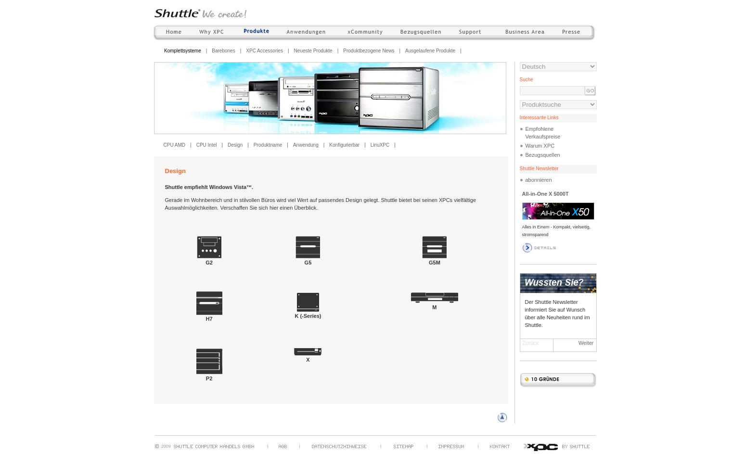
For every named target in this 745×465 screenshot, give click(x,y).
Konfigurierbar (344, 145)
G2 (209, 259)
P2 (209, 375)
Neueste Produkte (313, 50)
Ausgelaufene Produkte (430, 50)
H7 (209, 316)
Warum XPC (540, 146)
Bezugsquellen (543, 155)
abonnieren (539, 180)
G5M (434, 259)
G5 (308, 259)
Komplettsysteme (182, 50)
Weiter (586, 343)
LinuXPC (380, 145)
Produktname (268, 145)
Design (235, 145)
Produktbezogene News (368, 50)
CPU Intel (206, 145)
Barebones (223, 50)
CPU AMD (175, 145)
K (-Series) (308, 313)
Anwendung (306, 145)
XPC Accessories (264, 50)
